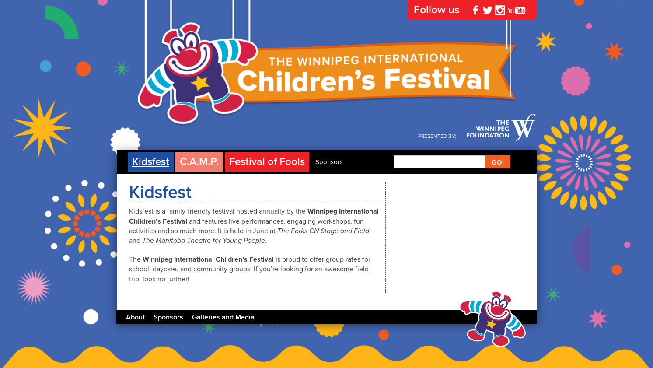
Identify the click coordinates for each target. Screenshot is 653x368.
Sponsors (329, 162)
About (135, 317)
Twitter (487, 10)
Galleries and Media (223, 317)
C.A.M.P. (199, 161)
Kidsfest (150, 161)
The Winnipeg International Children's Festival (327, 79)
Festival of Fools (267, 161)
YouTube (517, 10)
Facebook (475, 10)
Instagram (500, 10)
